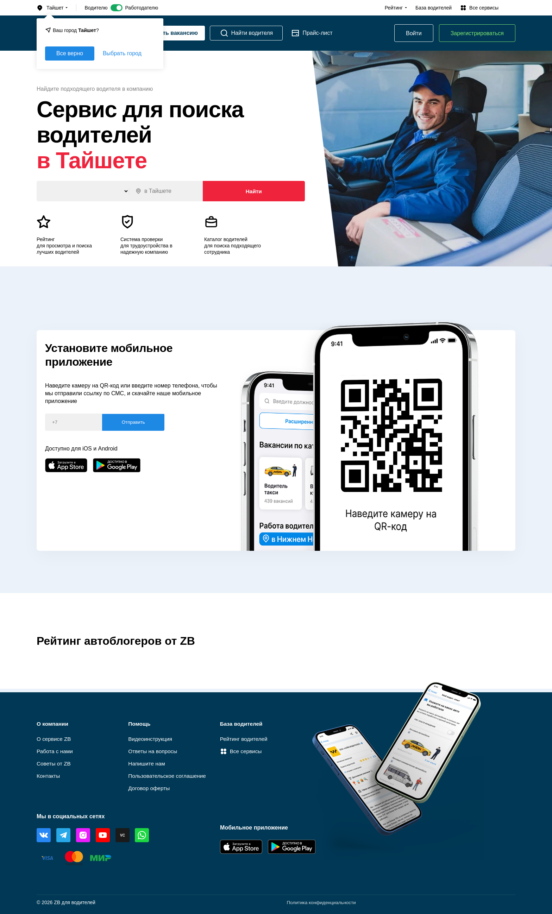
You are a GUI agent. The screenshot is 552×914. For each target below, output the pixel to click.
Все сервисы (241, 750)
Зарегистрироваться (477, 33)
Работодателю (141, 8)
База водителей (433, 8)
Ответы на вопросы (153, 750)
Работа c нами (55, 750)
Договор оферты (149, 788)
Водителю (95, 8)
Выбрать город (122, 53)
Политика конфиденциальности (319, 902)
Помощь (139, 722)
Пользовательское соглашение (168, 776)
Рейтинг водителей (245, 737)
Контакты (49, 776)
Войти (414, 33)
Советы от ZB (54, 763)
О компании (53, 722)
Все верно (69, 53)
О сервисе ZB (55, 737)
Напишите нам (147, 763)
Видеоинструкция (151, 737)
